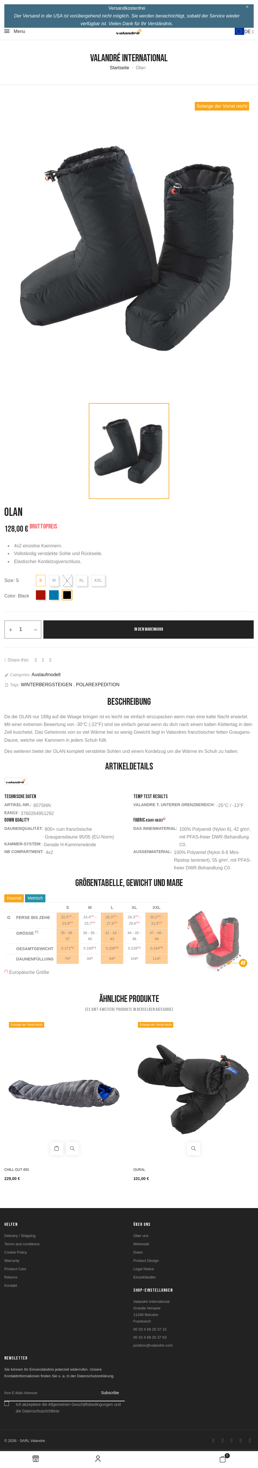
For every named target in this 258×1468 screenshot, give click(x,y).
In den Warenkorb (148, 629)
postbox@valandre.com (153, 1345)
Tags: (12, 684)
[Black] (67, 595)
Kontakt (10, 1285)
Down (138, 1252)
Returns (11, 1277)
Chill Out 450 (16, 1170)
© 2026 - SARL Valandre (24, 1441)
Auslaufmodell (46, 674)
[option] (129, 248)
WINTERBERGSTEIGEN (47, 684)
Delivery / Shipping (19, 1236)
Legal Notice (143, 1269)
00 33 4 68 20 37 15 (150, 1329)
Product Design (146, 1260)
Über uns (141, 1236)
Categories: (17, 674)
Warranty (11, 1260)
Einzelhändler (144, 1277)
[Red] (40, 595)
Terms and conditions (22, 1244)
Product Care (15, 1269)
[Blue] (54, 595)
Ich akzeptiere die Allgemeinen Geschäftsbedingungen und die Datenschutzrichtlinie (68, 1407)
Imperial (14, 898)
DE (249, 31)
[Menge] (23, 629)
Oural (139, 1170)
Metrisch (35, 898)
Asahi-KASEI (156, 820)
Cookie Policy (15, 1252)
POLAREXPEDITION (98, 684)
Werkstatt (141, 1244)
